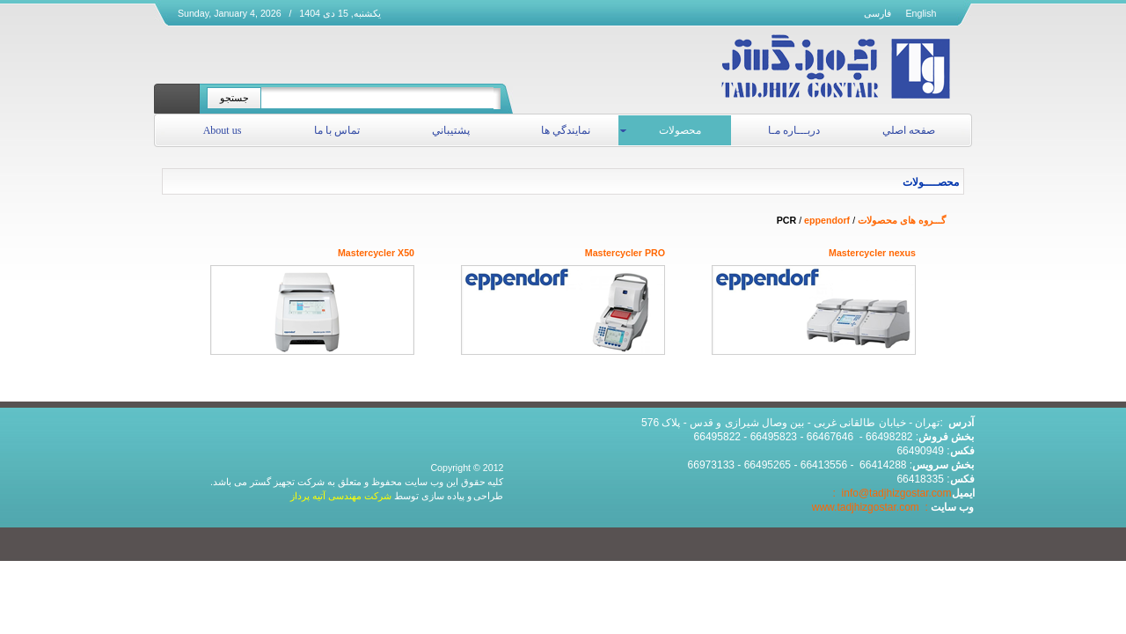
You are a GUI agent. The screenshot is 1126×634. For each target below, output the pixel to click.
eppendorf (827, 220)
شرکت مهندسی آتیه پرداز (340, 495)
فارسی (877, 13)
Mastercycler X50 (376, 252)
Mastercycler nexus (872, 252)
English (921, 13)
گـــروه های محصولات (902, 220)
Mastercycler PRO (625, 252)
